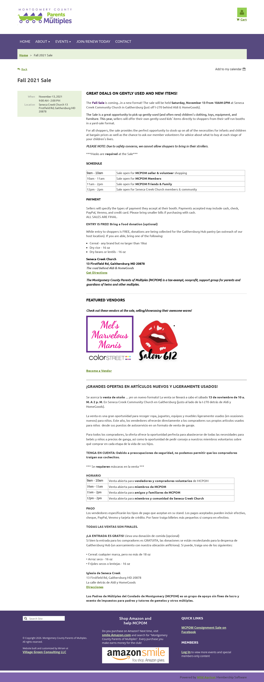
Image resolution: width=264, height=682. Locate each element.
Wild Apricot (206, 677)
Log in (242, 12)
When (31, 96)
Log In (186, 652)
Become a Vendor (99, 371)
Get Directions (96, 272)
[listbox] (231, 69)
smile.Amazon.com (116, 635)
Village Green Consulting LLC (44, 652)
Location (29, 104)
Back (24, 69)
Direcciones (94, 587)
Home (23, 55)
